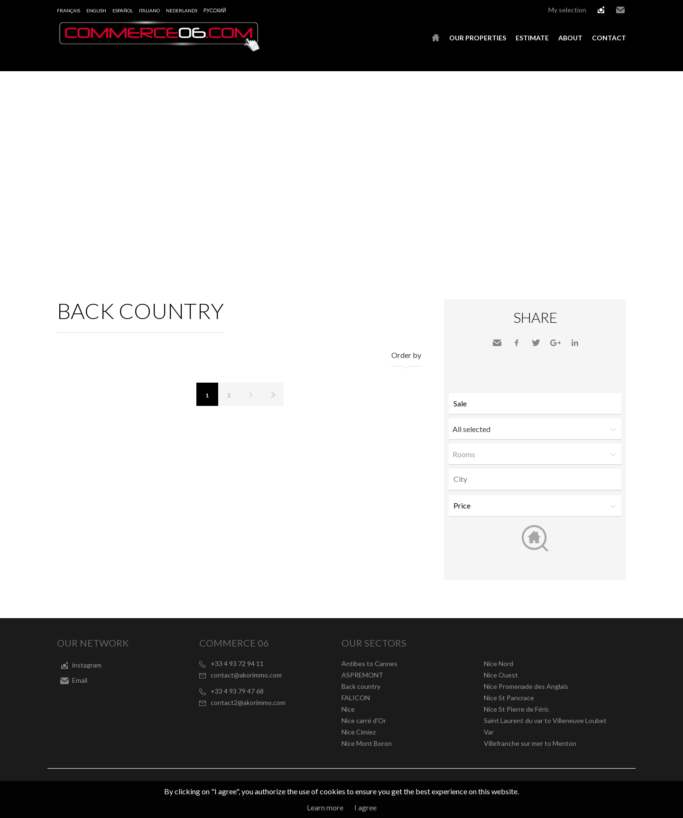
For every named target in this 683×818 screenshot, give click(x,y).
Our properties (477, 38)
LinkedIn (574, 342)
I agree (365, 807)
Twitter (536, 342)
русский (214, 10)
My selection (567, 10)
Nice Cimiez (359, 732)
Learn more (325, 807)
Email (620, 10)
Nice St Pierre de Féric (516, 709)
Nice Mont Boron (367, 743)
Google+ (555, 342)
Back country (361, 686)
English (96, 10)
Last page (273, 394)
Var (489, 732)
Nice (348, 709)
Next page (251, 394)
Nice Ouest (501, 675)
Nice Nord (498, 663)
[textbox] (537, 479)
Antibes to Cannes (369, 663)
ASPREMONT (362, 675)
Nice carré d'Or (364, 720)
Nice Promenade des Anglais (526, 686)
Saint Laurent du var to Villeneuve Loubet (545, 720)
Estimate (532, 38)
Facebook (516, 342)
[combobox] (535, 479)
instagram (601, 10)
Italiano (149, 10)
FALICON (356, 698)
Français (68, 10)
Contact (609, 38)
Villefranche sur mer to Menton (530, 743)
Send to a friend (497, 342)
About (570, 38)
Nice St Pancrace (509, 698)
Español (122, 10)
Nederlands (181, 10)
